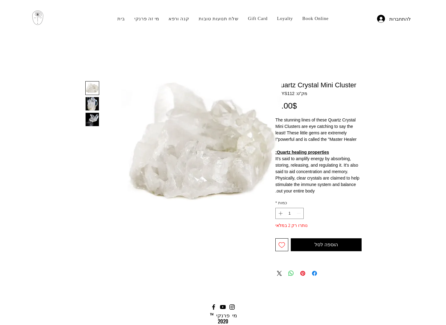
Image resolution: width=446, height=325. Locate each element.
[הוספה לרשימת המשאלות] (281, 244)
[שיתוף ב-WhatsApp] (291, 273)
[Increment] (280, 213)
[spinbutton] (290, 213)
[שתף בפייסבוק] (314, 273)
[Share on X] (279, 273)
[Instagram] (232, 307)
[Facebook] (213, 307)
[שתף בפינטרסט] (302, 273)
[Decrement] (299, 213)
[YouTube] (222, 307)
